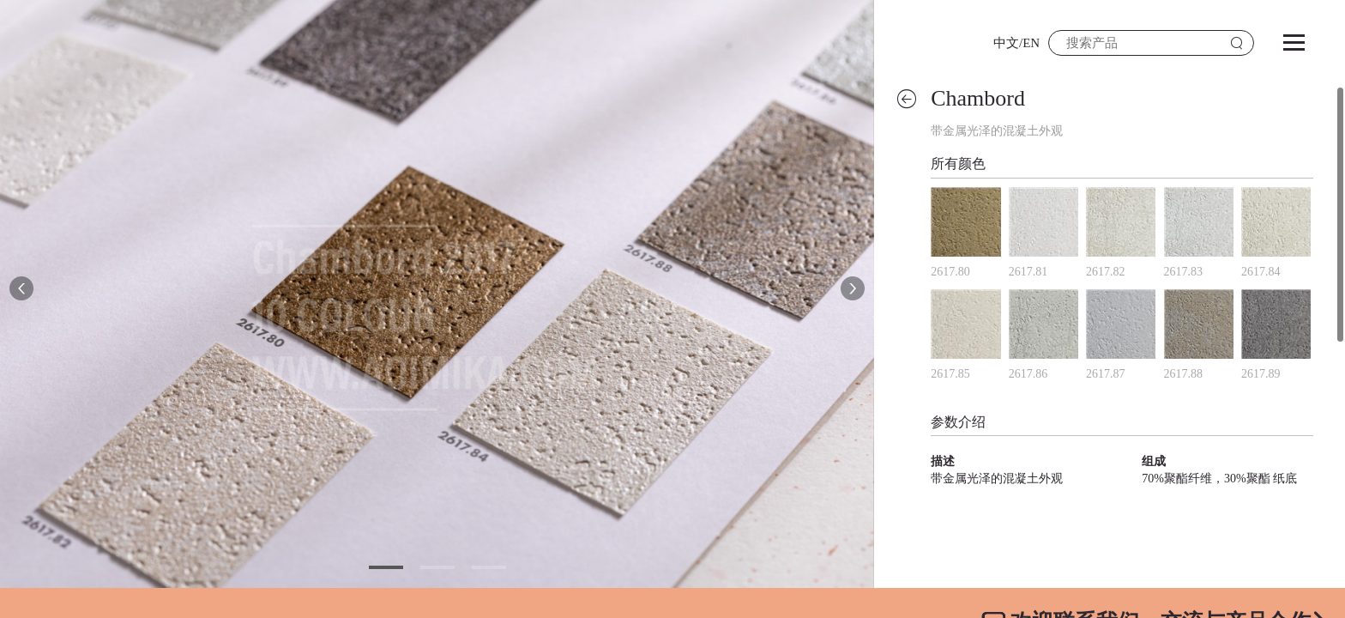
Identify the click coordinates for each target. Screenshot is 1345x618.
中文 (1006, 43)
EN (1031, 43)
